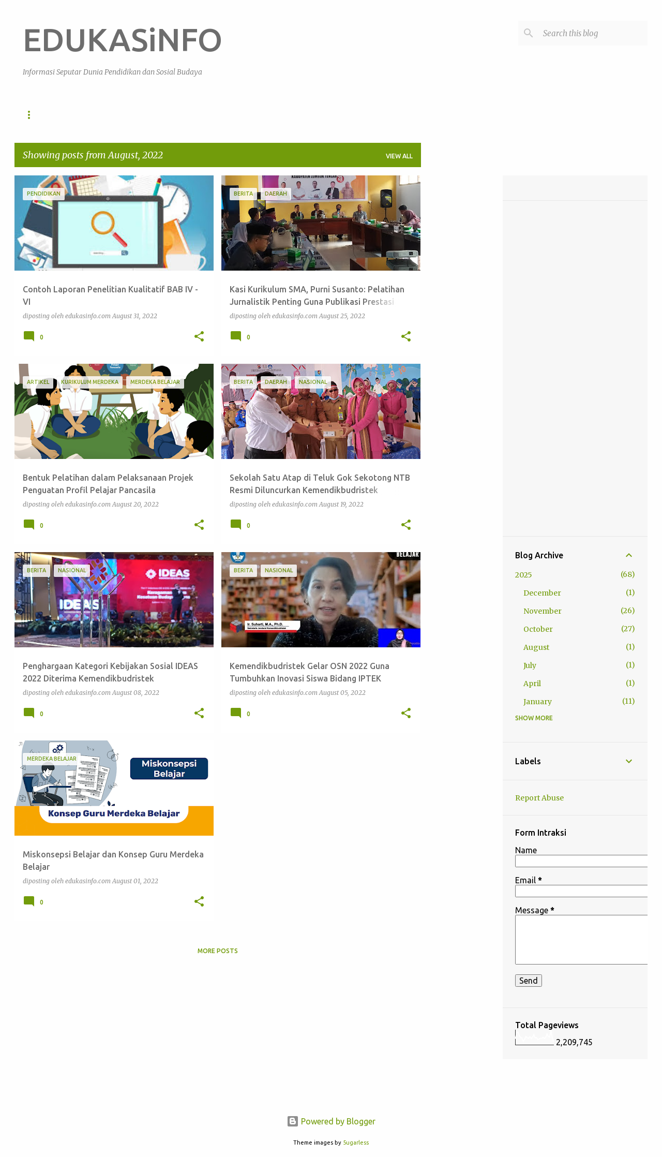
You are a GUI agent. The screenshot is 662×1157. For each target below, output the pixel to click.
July (529, 665)
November (542, 611)
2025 (523, 575)
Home (32, 114)
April (532, 683)
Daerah (366, 114)
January (537, 701)
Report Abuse (539, 798)
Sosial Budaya (153, 114)
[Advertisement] (462, 330)
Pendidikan (85, 114)
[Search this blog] (593, 33)
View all (399, 156)
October (538, 629)
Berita (262, 114)
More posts (218, 950)
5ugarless (356, 1142)
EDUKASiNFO (122, 39)
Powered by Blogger (331, 1121)
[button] (199, 337)
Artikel (214, 114)
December (542, 593)
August (536, 647)
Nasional (313, 114)
